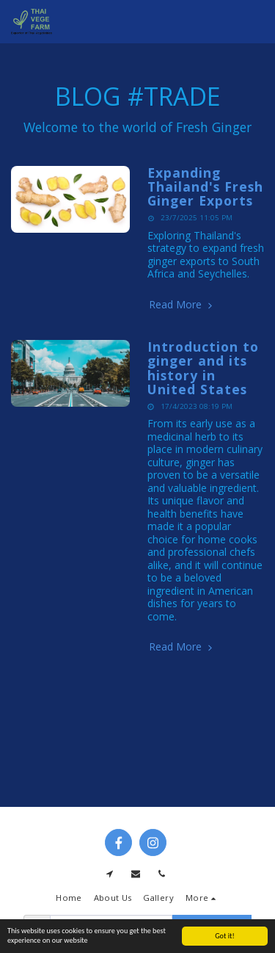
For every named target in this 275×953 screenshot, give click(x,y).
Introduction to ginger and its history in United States (203, 368)
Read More (182, 304)
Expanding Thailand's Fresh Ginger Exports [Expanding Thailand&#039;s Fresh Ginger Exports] (205, 187)
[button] (255, 22)
